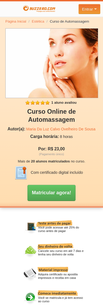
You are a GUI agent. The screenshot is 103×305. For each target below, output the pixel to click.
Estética (38, 21)
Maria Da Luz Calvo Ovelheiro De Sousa (60, 129)
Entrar (89, 9)
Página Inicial (15, 21)
